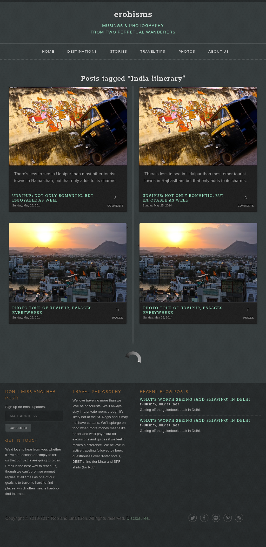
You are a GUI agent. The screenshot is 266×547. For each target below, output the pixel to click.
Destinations (79, 53)
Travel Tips (154, 53)
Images (117, 330)
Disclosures (143, 537)
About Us (223, 53)
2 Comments (115, 210)
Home (43, 53)
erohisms (133, 14)
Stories (117, 53)
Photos (189, 53)
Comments (115, 217)
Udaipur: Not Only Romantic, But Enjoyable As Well (54, 209)
